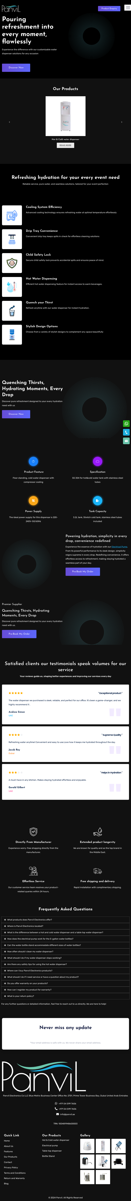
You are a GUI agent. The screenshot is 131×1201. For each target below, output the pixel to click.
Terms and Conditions (15, 1173)
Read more (65, 145)
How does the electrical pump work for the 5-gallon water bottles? (40, 939)
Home (7, 1140)
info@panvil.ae (65, 1114)
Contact (8, 1162)
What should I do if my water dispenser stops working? (34, 958)
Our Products (10, 1157)
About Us (8, 1146)
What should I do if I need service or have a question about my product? (43, 977)
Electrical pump (50, 1145)
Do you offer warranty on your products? (27, 983)
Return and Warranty (14, 1178)
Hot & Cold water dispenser (65, 139)
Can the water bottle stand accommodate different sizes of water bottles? (44, 945)
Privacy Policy (11, 1167)
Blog (6, 1183)
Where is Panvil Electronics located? (25, 926)
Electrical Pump (119, 546)
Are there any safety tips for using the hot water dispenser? (37, 964)
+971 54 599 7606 (65, 1103)
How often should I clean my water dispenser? (30, 951)
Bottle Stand (48, 1156)
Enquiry (109, 9)
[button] (65, 920)
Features (8, 1151)
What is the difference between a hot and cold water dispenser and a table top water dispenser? (55, 932)
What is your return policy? (20, 996)
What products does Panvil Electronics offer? (29, 919)
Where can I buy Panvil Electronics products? (29, 970)
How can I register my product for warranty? (29, 989)
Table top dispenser (52, 1151)
